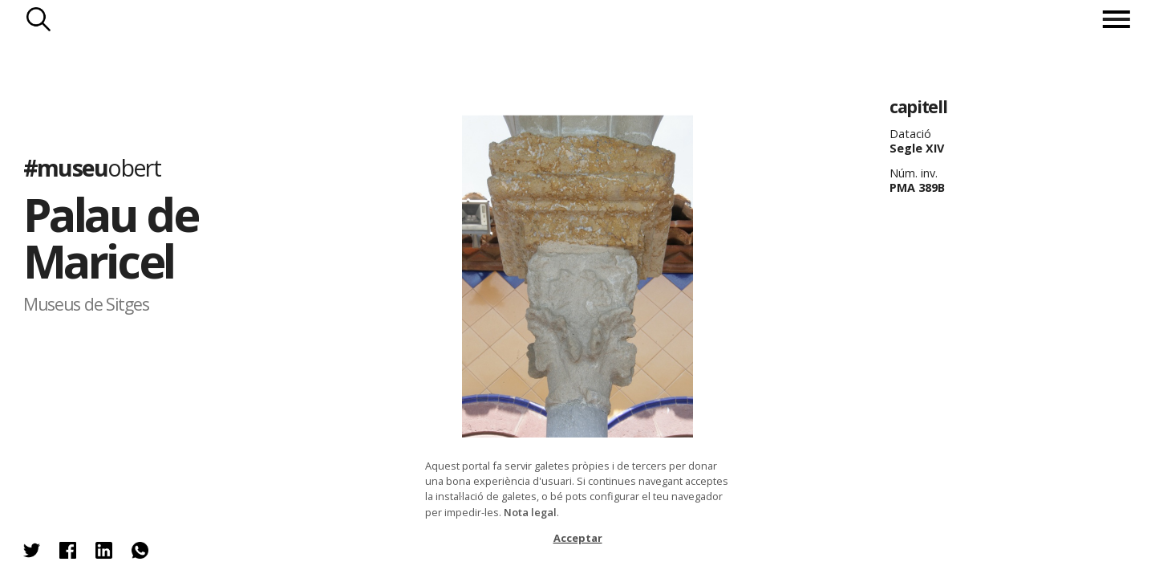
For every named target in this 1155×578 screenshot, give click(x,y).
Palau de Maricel (110, 237)
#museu (91, 166)
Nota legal (530, 512)
